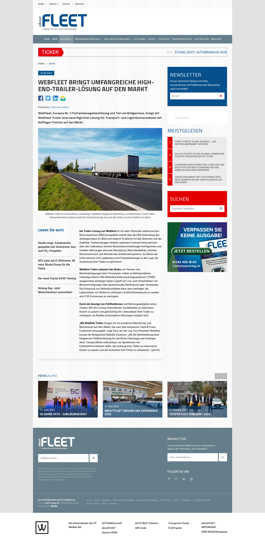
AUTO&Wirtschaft (112, 523)
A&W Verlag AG (52, 503)
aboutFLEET (109, 528)
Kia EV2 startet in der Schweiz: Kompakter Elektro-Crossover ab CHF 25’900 (199, 155)
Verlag (105, 503)
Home (91, 500)
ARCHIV (66, 4)
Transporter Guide (203, 500)
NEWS (52, 63)
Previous (218, 376)
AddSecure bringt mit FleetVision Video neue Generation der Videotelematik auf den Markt (198, 179)
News (98, 500)
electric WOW (94, 503)
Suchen (216, 39)
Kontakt (114, 503)
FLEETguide (175, 528)
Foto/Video (166, 500)
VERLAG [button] (54, 4)
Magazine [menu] (108, 500)
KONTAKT (80, 4)
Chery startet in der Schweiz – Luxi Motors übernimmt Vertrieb (195, 142)
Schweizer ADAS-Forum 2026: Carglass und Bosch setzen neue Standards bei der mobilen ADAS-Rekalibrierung (199, 167)
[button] (66, 39)
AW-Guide (141, 528)
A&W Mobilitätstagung (214, 531)
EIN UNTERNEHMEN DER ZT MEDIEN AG (56, 500)
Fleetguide (188, 500)
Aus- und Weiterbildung (148, 500)
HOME (41, 4)
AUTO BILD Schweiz (146, 523)
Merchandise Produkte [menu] (125, 500)
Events (177, 500)
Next (224, 376)
